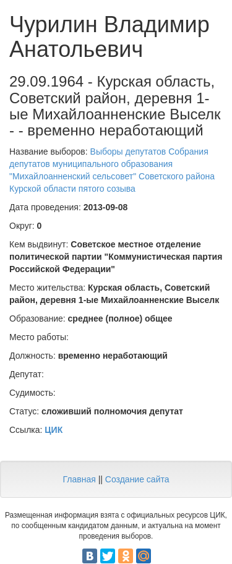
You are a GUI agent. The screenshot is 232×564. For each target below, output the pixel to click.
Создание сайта (137, 479)
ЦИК (53, 430)
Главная (78, 479)
